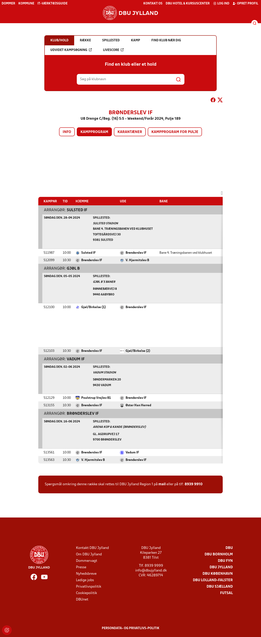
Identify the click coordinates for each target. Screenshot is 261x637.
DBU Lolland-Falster (213, 580)
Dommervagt (86, 561)
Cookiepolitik (86, 593)
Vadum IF (76, 359)
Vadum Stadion (104, 372)
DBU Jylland (221, 567)
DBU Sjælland (220, 586)
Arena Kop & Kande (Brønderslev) (119, 427)
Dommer (8, 3)
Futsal (226, 593)
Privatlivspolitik (88, 586)
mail (162, 484)
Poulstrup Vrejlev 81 (96, 398)
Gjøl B (73, 268)
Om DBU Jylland (89, 554)
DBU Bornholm (219, 554)
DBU (229, 548)
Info (67, 132)
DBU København (218, 574)
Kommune (26, 3)
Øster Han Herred (138, 405)
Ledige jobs (85, 580)
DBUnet (82, 599)
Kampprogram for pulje (174, 132)
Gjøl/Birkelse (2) (138, 351)
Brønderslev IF (136, 252)
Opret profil (245, 3)
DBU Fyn (225, 561)
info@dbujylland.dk (151, 570)
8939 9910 (194, 484)
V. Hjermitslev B (137, 260)
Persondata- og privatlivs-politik (130, 628)
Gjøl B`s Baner (104, 282)
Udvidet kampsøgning (71, 50)
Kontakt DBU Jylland (92, 548)
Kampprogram (94, 132)
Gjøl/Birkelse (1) (93, 307)
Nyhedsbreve (86, 574)
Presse (81, 567)
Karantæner (130, 132)
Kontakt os (152, 3)
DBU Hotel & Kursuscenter (188, 3)
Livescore (113, 50)
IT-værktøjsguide (52, 3)
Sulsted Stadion (105, 223)
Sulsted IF (77, 210)
